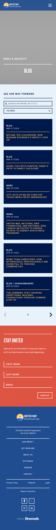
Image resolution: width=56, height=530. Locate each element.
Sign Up (44, 395)
